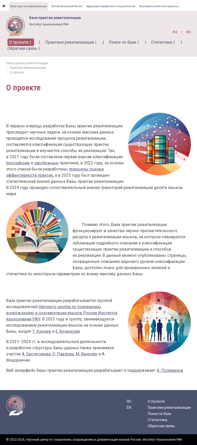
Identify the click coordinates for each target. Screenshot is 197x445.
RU (129, 401)
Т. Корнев (41, 331)
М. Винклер (86, 354)
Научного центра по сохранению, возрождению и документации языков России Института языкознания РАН (61, 312)
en (188, 32)
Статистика (161, 42)
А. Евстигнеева (36, 354)
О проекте (18, 42)
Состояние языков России (66, 6)
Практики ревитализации (69, 42)
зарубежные (46, 162)
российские (18, 162)
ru (175, 32)
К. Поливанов (170, 370)
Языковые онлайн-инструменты (159, 6)
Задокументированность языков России (110, 6)
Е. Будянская (67, 331)
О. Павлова (63, 354)
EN (129, 407)
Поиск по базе (122, 42)
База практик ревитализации (28, 6)
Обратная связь (22, 48)
